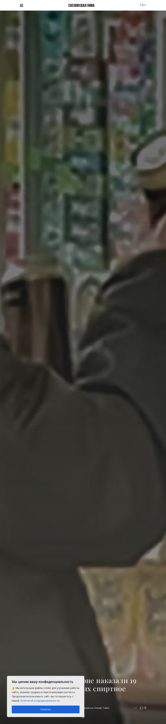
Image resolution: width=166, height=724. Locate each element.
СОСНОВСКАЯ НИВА (81, 5)
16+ (143, 4)
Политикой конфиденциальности (40, 700)
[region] (45, 696)
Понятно (45, 709)
